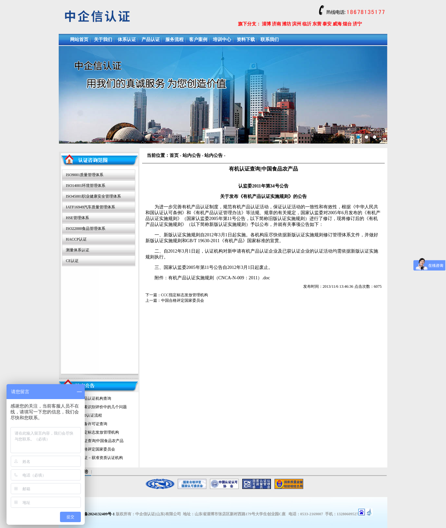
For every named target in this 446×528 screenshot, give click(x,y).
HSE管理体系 (77, 217)
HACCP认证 (76, 239)
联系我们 (269, 39)
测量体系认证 (77, 250)
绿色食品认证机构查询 (91, 398)
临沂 (306, 23)
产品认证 (150, 39)
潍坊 (286, 23)
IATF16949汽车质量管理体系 (90, 207)
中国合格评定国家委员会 (93, 449)
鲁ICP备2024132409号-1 (94, 514)
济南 (276, 23)
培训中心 (222, 39)
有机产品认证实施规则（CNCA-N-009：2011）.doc (219, 277)
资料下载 (246, 39)
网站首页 (79, 39)
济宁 (357, 23)
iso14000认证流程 (87, 415)
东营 (316, 23)
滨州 (296, 23)
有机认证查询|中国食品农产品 (98, 440)
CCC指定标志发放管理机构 (95, 432)
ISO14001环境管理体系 (85, 185)
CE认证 (72, 260)
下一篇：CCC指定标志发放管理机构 (176, 295)
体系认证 (127, 39)
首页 (174, 155)
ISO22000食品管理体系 (85, 228)
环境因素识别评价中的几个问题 (99, 407)
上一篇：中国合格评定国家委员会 (174, 300)
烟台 (347, 23)
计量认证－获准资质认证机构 (97, 457)
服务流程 (174, 39)
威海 (337, 23)
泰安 (327, 23)
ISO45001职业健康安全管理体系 (93, 196)
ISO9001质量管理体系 (84, 175)
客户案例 (198, 39)
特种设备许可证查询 (89, 424)
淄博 (266, 23)
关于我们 (103, 39)
